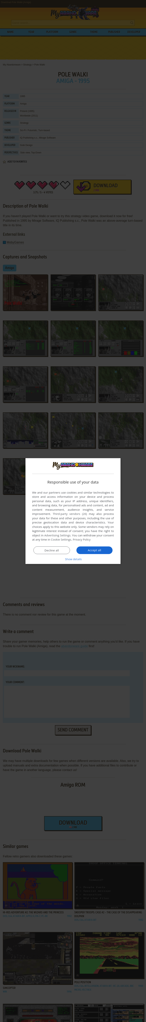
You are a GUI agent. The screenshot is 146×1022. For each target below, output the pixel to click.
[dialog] (73, 511)
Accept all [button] (94, 550)
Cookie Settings (61, 539)
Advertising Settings (57, 535)
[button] (73, 559)
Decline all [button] (51, 550)
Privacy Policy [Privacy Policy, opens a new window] (82, 539)
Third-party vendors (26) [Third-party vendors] (70, 514)
